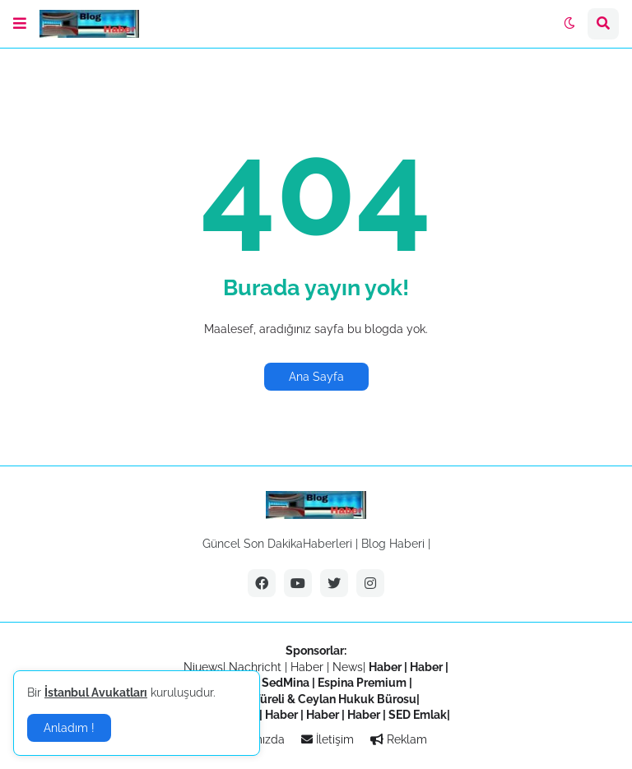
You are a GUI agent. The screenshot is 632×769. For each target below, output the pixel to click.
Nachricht (257, 667)
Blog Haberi (393, 543)
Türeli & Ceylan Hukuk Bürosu (334, 699)
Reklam (398, 739)
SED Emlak (417, 714)
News (347, 667)
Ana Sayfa (316, 376)
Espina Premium (362, 682)
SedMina (285, 682)
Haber (308, 667)
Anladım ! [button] (69, 727)
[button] (20, 24)
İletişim (327, 739)
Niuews (203, 667)
